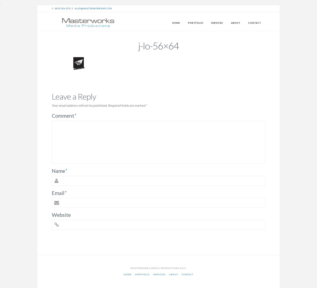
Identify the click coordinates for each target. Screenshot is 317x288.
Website (61, 215)
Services (159, 274)
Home (128, 274)
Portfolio (142, 274)
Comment (64, 116)
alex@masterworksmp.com (93, 8)
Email (59, 193)
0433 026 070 (62, 8)
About (173, 274)
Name (60, 171)
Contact (187, 274)
